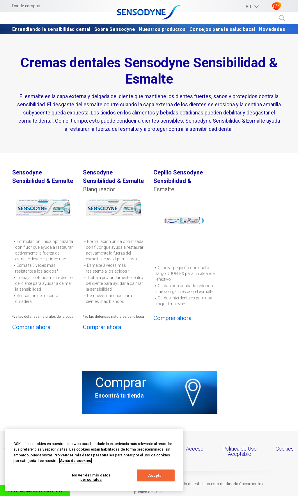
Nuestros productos (162, 29)
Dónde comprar (26, 5)
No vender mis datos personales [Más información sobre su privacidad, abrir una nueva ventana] (84, 455)
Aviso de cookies (75, 460)
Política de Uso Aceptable (239, 451)
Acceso (194, 449)
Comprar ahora (31, 327)
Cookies (285, 449)
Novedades (272, 29)
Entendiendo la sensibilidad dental (51, 29)
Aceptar (155, 475)
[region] (94, 460)
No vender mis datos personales (91, 477)
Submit (282, 18)
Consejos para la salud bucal (222, 29)
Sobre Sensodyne (114, 29)
